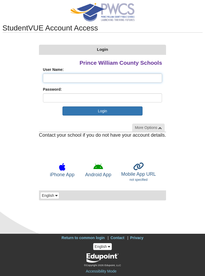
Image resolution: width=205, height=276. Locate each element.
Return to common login (83, 238)
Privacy (137, 238)
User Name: (53, 69)
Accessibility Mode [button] (101, 271)
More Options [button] (148, 127)
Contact (117, 238)
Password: (52, 89)
